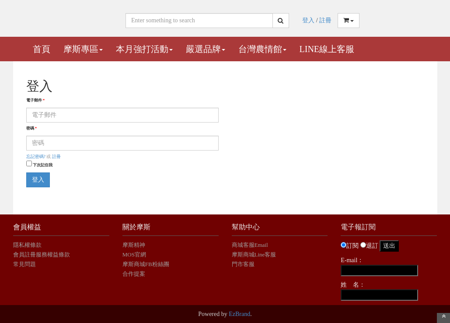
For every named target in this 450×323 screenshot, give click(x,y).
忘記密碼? (35, 156)
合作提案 (133, 273)
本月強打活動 (144, 49)
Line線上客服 (327, 49)
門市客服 (243, 264)
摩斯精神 (133, 245)
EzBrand (239, 314)
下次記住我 (42, 165)
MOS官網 (134, 254)
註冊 (325, 20)
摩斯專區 (83, 49)
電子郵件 (35, 100)
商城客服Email (250, 245)
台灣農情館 (262, 49)
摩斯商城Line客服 (254, 254)
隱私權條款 (27, 245)
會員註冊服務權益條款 (41, 254)
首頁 (41, 49)
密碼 (31, 128)
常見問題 (24, 264)
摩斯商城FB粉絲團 (145, 264)
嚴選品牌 (205, 49)
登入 (308, 20)
